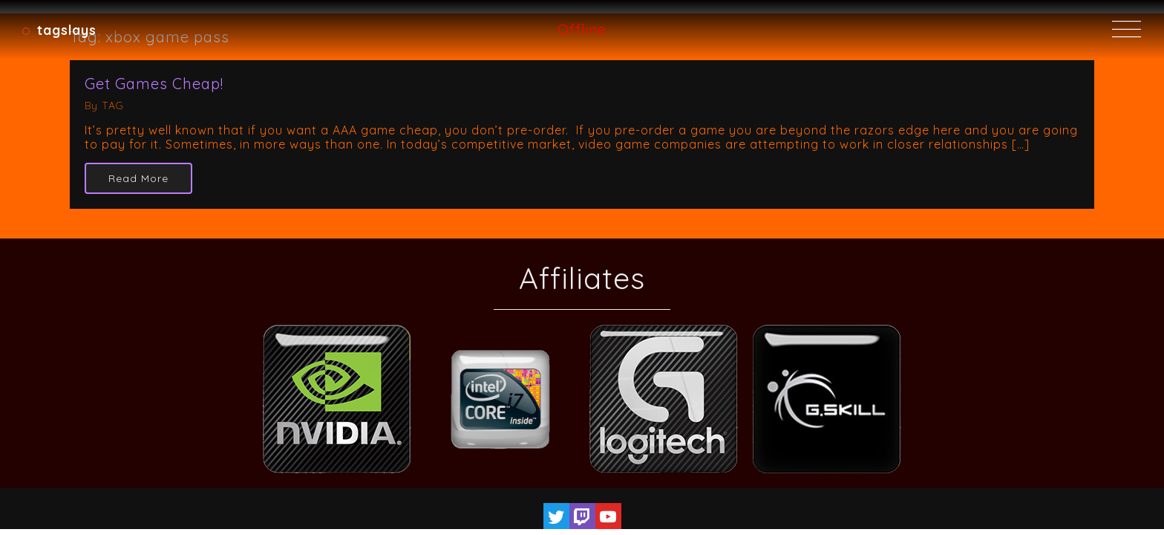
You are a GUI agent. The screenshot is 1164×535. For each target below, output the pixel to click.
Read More (138, 178)
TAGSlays (67, 30)
